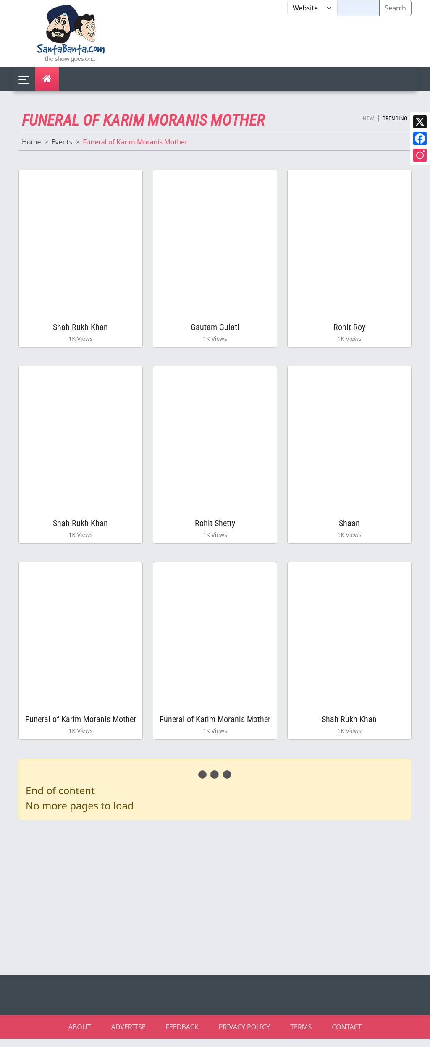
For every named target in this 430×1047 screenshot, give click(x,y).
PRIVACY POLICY (244, 1035)
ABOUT (79, 1035)
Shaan (349, 528)
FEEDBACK (182, 1035)
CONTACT (347, 1035)
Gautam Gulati (215, 329)
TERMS (301, 1035)
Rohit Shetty (215, 528)
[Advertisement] (287, 41)
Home (31, 142)
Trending (395, 118)
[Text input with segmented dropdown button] (358, 8)
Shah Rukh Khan (80, 329)
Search (395, 8)
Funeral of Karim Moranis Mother (80, 726)
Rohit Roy (349, 329)
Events (62, 142)
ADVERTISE (128, 1035)
